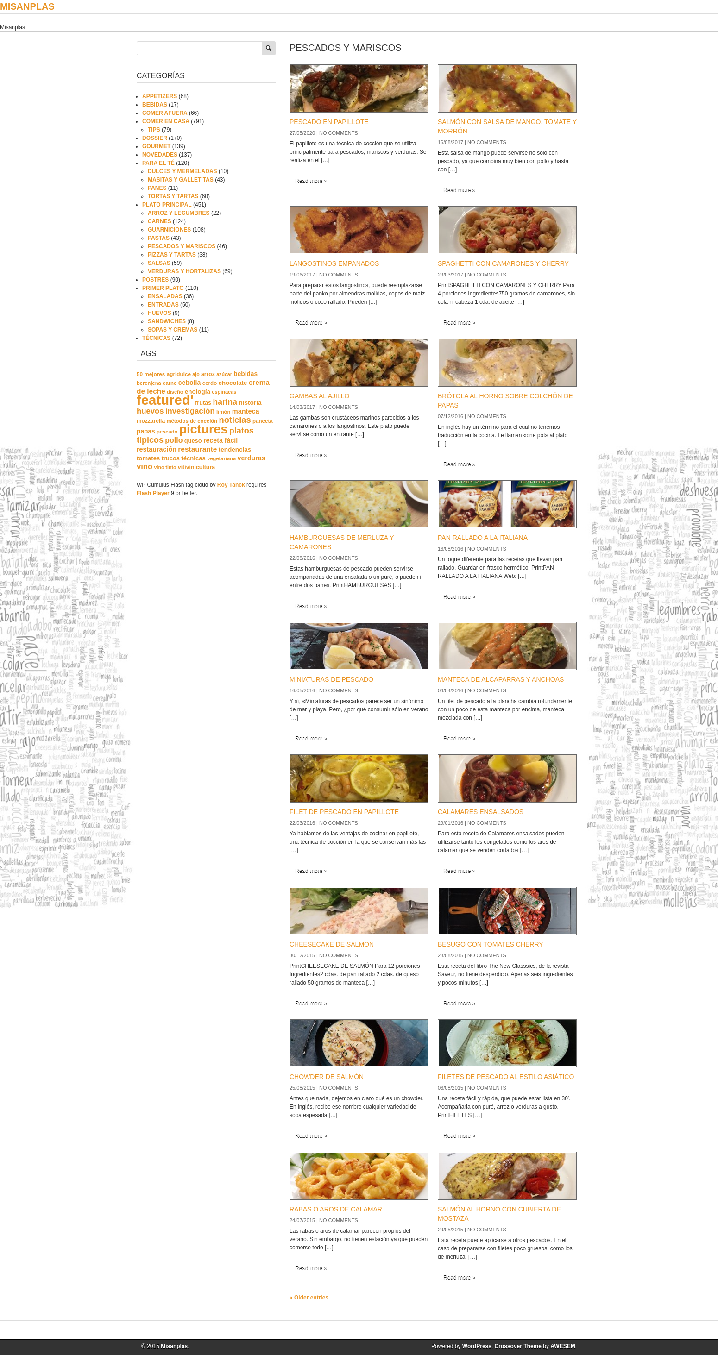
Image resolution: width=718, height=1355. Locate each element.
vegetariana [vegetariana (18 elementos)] (221, 458)
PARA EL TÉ (158, 163)
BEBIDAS (154, 104)
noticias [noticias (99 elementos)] (235, 420)
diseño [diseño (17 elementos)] (175, 392)
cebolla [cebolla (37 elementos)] (189, 382)
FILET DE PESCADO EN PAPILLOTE (344, 812)
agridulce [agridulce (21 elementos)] (179, 374)
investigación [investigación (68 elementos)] (190, 411)
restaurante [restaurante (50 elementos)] (197, 449)
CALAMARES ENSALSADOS (480, 812)
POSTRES (155, 279)
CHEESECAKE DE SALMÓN (332, 944)
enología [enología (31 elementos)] (197, 391)
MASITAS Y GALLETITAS (181, 179)
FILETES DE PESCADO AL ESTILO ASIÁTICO (506, 1076)
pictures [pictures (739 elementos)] (203, 429)
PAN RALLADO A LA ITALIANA (483, 537)
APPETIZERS (159, 96)
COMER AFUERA (165, 113)
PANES (157, 188)
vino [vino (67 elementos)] (144, 466)
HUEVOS (159, 313)
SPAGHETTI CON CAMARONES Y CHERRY (503, 263)
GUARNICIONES (169, 229)
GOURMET (156, 146)
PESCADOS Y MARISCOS (181, 246)
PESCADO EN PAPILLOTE (329, 121)
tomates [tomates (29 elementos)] (148, 458)
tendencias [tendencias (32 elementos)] (235, 449)
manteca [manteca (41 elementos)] (245, 411)
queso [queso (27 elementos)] (193, 440)
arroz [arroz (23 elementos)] (208, 374)
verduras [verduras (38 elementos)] (251, 458)
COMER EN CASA (165, 121)
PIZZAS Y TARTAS (172, 254)
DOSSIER (154, 138)
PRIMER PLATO (163, 288)
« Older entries (309, 1297)
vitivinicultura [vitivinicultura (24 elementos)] (196, 467)
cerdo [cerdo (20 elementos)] (209, 383)
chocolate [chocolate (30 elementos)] (233, 382)
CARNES (159, 221)
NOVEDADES (159, 154)
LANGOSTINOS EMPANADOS (334, 263)
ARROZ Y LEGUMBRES (179, 213)
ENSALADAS (165, 296)
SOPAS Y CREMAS (172, 329)
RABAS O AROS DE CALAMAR (336, 1209)
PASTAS (159, 238)
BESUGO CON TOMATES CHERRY (490, 944)
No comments (338, 133)
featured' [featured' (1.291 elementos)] (165, 400)
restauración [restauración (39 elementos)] (156, 449)
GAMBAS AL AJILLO (319, 396)
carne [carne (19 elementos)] (169, 383)
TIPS (154, 129)
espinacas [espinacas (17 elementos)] (224, 392)
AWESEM (562, 1346)
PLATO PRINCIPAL (167, 204)
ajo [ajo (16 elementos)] (195, 374)
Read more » (311, 180)
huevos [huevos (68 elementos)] (150, 411)
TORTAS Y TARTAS (173, 196)
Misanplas (27, 6)
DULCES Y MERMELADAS (182, 171)
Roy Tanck (231, 485)
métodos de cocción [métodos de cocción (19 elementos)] (191, 421)
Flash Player (153, 493)
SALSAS (159, 263)
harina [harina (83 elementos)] (225, 402)
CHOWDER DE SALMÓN (327, 1076)
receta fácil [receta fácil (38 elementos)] (220, 440)
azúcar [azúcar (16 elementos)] (224, 374)
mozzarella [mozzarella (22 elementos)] (151, 421)
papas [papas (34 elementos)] (146, 431)
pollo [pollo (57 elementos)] (174, 440)
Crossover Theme (518, 1346)
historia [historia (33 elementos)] (250, 402)
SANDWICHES (167, 321)
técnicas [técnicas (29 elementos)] (193, 458)
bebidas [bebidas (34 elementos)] (245, 373)
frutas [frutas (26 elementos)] (203, 403)
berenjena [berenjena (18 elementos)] (149, 383)
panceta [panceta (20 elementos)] (262, 421)
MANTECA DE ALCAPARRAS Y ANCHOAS (501, 679)
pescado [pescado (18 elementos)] (167, 431)
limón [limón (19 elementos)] (223, 411)
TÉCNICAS (156, 338)
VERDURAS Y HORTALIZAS (184, 271)
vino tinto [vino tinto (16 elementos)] (165, 467)
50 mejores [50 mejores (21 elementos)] (151, 374)
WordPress (476, 1346)
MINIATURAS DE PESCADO (331, 679)
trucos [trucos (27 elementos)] (171, 458)
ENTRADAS (163, 304)
